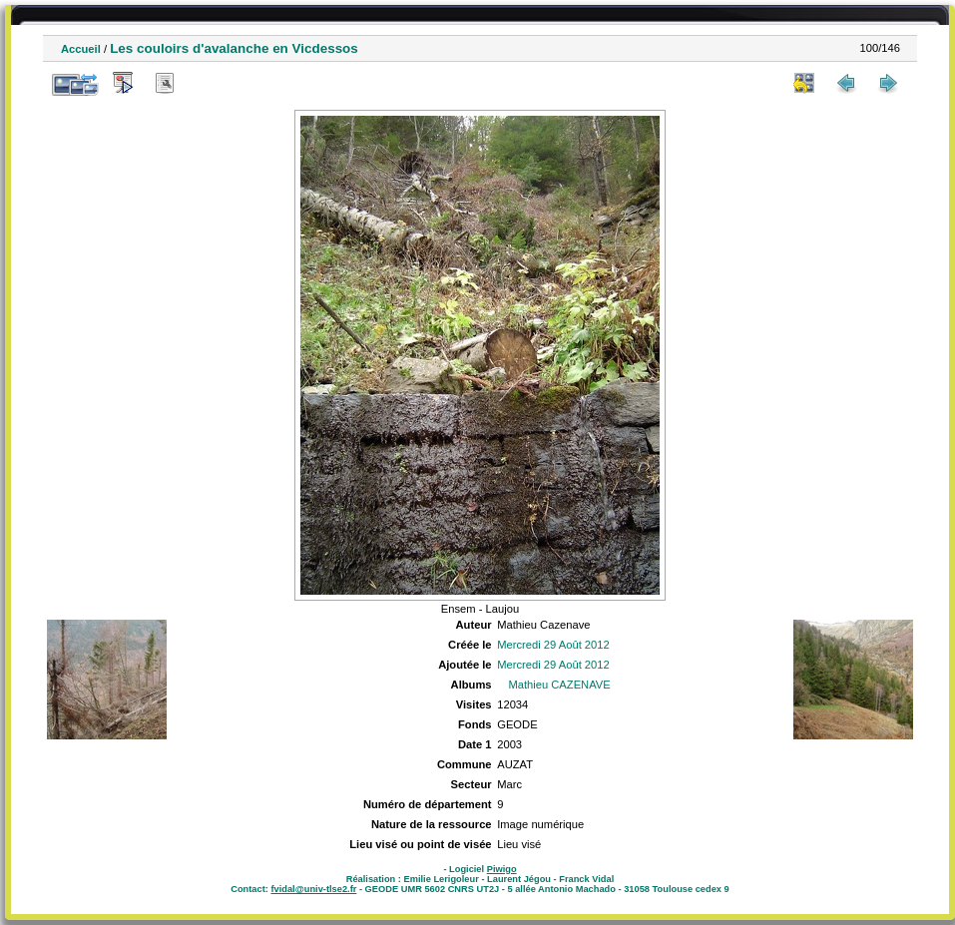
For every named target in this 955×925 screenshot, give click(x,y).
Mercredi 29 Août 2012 (553, 645)
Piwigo (502, 869)
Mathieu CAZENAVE (559, 685)
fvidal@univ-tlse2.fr (313, 889)
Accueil (81, 49)
